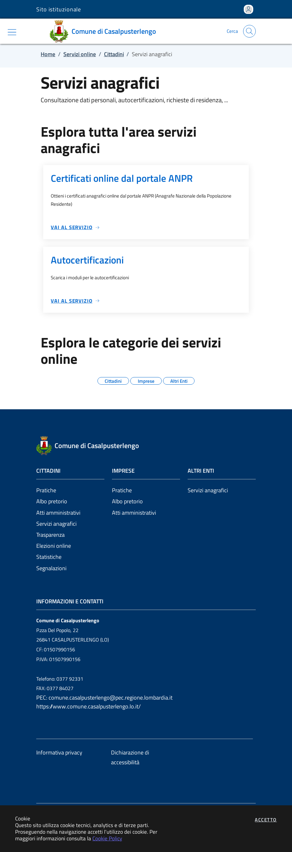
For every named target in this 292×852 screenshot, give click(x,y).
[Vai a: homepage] (105, 31)
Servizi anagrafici (56, 523)
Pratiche (46, 490)
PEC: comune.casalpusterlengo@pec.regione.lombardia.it (104, 697)
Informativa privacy (59, 752)
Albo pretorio (51, 501)
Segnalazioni (51, 568)
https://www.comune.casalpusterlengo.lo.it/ (88, 706)
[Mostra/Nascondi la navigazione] (12, 32)
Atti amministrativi (58, 512)
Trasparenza (50, 534)
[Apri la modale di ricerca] (249, 31)
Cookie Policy (107, 838)
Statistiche (48, 557)
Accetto (266, 819)
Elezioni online (53, 545)
